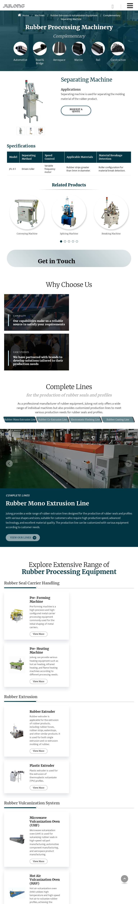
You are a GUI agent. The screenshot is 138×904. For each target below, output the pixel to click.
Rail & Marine (82, 853)
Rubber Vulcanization (19, 854)
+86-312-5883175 (119, 870)
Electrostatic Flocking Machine (43, 769)
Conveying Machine (27, 233)
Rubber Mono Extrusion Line (48, 842)
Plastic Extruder (108, 624)
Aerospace (81, 847)
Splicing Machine (69, 233)
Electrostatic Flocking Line (53, 859)
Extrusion (13, 848)
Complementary (111, 15)
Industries (82, 829)
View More (38, 593)
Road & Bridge (83, 842)
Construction (82, 858)
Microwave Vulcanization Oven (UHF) (40, 697)
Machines (40, 15)
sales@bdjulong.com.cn (123, 857)
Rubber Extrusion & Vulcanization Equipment (74, 15)
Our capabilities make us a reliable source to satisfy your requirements (39, 319)
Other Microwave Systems (17, 881)
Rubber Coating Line (52, 866)
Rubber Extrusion (20, 609)
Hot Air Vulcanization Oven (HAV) (106, 697)
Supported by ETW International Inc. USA (69, 898)
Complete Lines (48, 831)
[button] (61, 241)
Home (23, 15)
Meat (78, 864)
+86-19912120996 (119, 863)
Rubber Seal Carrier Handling (31, 542)
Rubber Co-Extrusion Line (52, 850)
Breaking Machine (111, 233)
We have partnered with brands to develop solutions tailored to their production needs (105, 318)
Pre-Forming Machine (39, 559)
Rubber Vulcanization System (32, 678)
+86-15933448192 (119, 876)
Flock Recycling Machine (107, 769)
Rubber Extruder (42, 624)
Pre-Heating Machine (105, 559)
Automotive (81, 836)
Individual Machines (15, 831)
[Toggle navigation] (130, 5)
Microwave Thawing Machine (18, 872)
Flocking (12, 859)
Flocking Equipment (23, 752)
